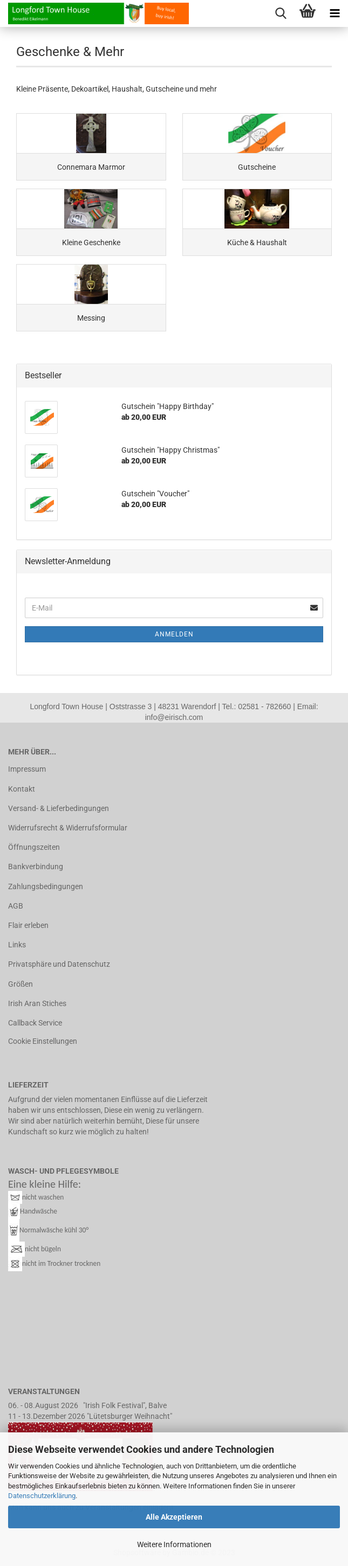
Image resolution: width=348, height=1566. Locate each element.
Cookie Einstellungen (42, 1041)
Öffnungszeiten (34, 847)
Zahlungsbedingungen (45, 886)
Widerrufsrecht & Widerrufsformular (67, 827)
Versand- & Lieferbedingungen (58, 808)
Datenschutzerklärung (42, 1496)
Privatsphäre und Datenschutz (59, 964)
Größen (20, 984)
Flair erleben (28, 925)
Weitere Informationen (174, 1544)
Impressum (27, 769)
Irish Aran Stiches (37, 1003)
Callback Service (35, 1022)
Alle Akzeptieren (174, 1517)
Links (17, 944)
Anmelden (174, 634)
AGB (15, 906)
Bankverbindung (35, 866)
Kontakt (21, 789)
